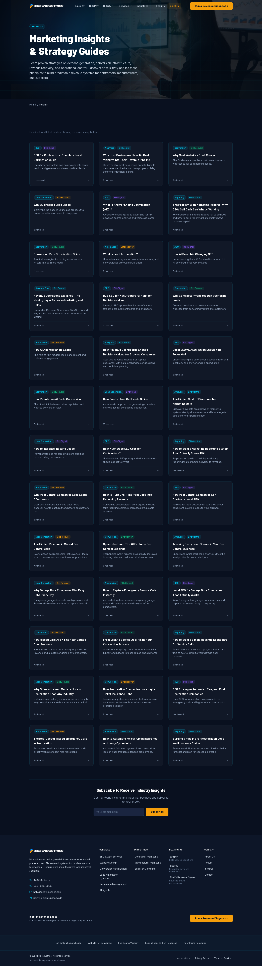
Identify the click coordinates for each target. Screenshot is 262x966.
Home (32, 104)
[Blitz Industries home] (46, 6)
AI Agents (104, 890)
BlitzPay (94, 6)
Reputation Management (113, 884)
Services (125, 6)
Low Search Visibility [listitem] (128, 943)
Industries (144, 6)
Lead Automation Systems (108, 876)
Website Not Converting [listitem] (100, 943)
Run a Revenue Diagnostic (211, 6)
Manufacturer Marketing (147, 862)
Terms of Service (222, 958)
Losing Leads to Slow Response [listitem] (161, 943)
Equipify (80, 6)
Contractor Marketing (146, 856)
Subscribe (157, 811)
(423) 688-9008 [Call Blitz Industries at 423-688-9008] (40, 885)
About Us (209, 856)
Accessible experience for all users (47, 960)
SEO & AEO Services (110, 856)
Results (160, 6)
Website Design (108, 862)
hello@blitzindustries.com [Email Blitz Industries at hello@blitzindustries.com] (45, 891)
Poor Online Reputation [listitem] (195, 943)
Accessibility (183, 958)
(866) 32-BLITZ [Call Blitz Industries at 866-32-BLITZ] (39, 879)
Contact (208, 874)
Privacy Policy (202, 958)
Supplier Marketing (145, 868)
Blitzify (108, 6)
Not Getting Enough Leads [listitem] (68, 943)
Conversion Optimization (113, 868)
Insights (174, 6)
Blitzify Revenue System (182, 877)
